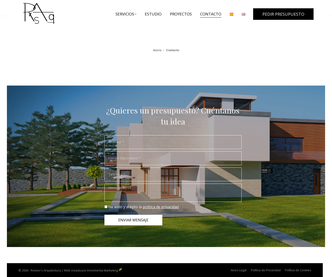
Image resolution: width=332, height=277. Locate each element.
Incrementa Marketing (104, 270)
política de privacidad (161, 206)
